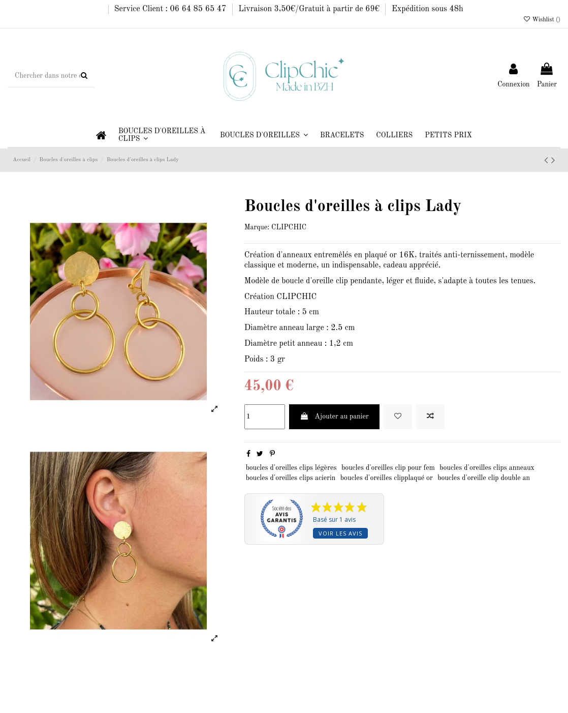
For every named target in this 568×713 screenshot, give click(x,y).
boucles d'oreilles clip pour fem (388, 467)
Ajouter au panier (334, 416)
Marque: (256, 227)
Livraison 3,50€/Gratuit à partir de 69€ (310, 9)
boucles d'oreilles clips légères (291, 467)
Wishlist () (541, 20)
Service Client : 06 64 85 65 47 (171, 9)
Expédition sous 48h (427, 9)
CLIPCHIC (288, 227)
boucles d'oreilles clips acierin (291, 478)
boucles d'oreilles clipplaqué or (386, 478)
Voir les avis (340, 533)
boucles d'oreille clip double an (483, 478)
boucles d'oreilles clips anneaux (486, 467)
